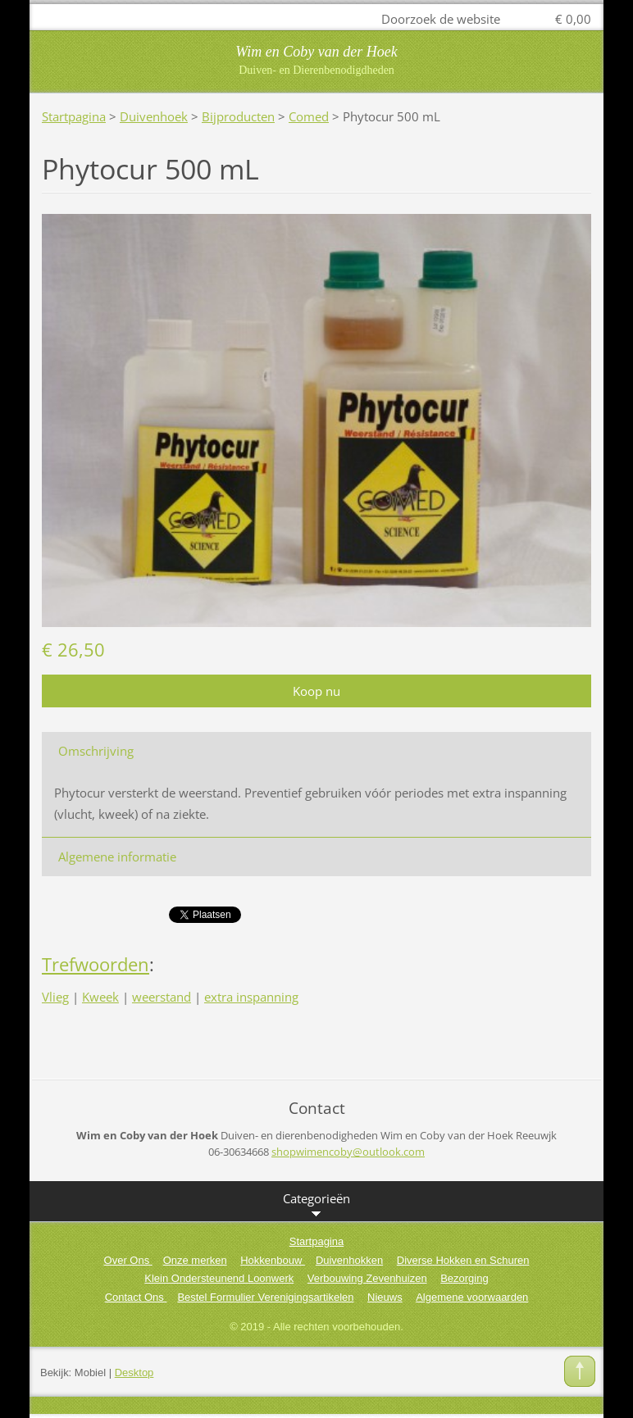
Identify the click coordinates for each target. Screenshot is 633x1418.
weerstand (161, 997)
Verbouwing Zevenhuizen (367, 1278)
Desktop (134, 1372)
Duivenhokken (349, 1260)
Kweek (100, 997)
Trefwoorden (95, 964)
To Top (579, 1371)
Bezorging (464, 1278)
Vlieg (55, 997)
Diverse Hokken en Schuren (463, 1260)
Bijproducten (238, 116)
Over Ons (128, 1260)
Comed (309, 116)
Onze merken (195, 1260)
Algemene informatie (117, 856)
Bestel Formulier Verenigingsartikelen (265, 1297)
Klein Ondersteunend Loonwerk (219, 1278)
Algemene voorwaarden (472, 1297)
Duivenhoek (154, 116)
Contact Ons (136, 1297)
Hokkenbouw (272, 1260)
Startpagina (74, 116)
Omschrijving (96, 751)
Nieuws (385, 1297)
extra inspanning (251, 997)
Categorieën (316, 1205)
